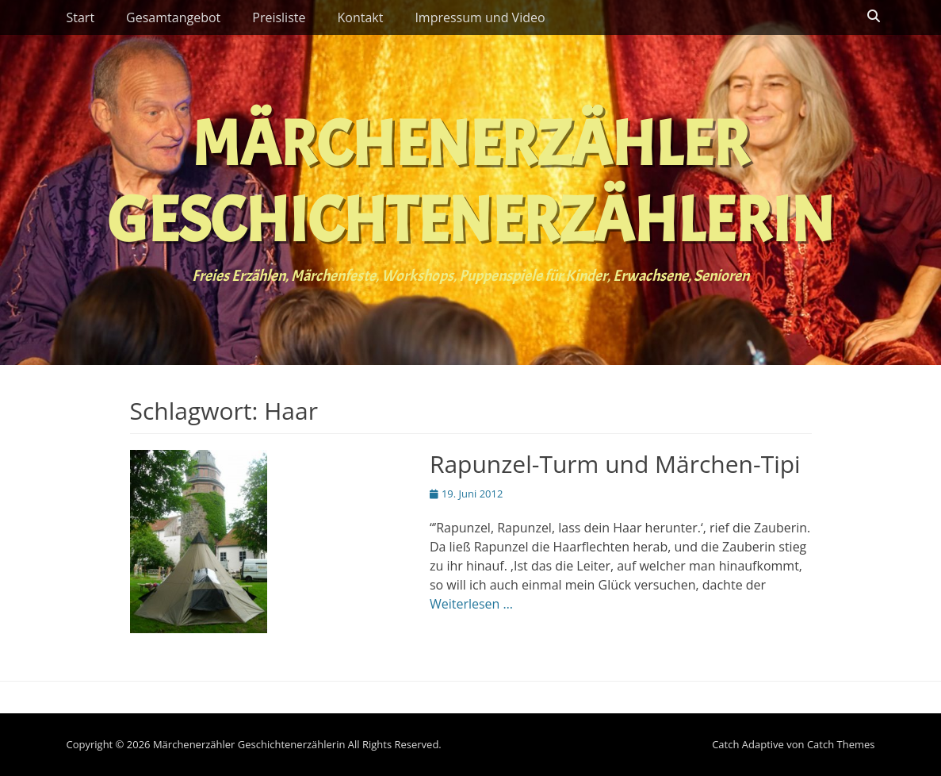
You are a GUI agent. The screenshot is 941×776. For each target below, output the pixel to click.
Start (81, 17)
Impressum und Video (480, 17)
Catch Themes (841, 744)
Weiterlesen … (471, 604)
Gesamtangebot (173, 17)
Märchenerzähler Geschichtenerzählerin (470, 182)
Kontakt (360, 17)
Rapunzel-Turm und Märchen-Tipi (615, 464)
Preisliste (278, 17)
